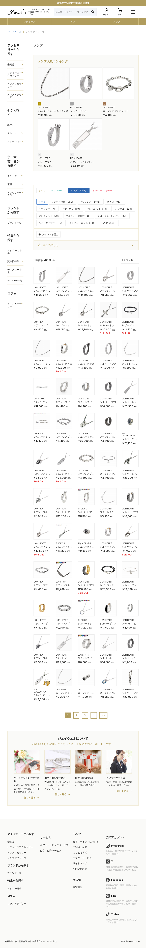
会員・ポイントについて (86, 842)
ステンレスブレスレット (116, 111)
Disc (80, 689)
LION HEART (44, 107)
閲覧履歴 (77, 887)
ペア (73, 21)
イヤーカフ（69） (71, 208)
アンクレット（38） (49, 215)
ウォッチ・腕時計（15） (79, 215)
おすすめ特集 (14, 888)
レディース (29, 21)
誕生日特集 (13, 261)
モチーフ (12, 176)
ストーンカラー (14, 142)
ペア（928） (58, 190)
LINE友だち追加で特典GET (73, 3)
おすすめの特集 (14, 251)
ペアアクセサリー (14, 85)
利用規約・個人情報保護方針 (18, 941)
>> (103, 715)
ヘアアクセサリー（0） (51, 223)
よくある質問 (80, 852)
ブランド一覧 (14, 222)
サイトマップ (80, 863)
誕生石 (10, 125)
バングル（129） (124, 208)
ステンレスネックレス (82, 161)
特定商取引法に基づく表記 (45, 941)
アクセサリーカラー (14, 194)
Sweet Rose (39, 399)
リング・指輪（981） (62, 201)
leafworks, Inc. (134, 941)
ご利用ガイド (80, 847)
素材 (9, 184)
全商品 (10, 64)
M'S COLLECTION (128, 434)
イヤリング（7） (47, 208)
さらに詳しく (48, 245)
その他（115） (108, 223)
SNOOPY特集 (14, 280)
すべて (42, 190)
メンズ (116, 21)
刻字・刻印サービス (50, 850)
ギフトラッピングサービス (54, 845)
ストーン (12, 133)
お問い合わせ (80, 869)
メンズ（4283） (78, 190)
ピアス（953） (115, 201)
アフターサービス (82, 858)
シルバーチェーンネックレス (53, 111)
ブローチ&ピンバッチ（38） (112, 215)
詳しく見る (30, 797)
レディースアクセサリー (14, 74)
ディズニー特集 (14, 271)
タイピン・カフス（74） (82, 223)
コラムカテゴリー (14, 305)
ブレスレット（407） (98, 208)
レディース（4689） (104, 190)
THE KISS (38, 433)
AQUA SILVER (84, 543)
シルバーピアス (78, 111)
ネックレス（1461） (90, 201)
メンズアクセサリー (14, 96)
